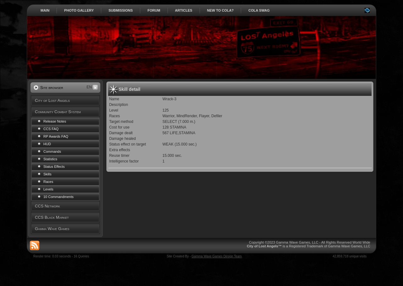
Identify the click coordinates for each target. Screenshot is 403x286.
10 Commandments (58, 197)
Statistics (50, 159)
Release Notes (54, 121)
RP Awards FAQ (55, 136)
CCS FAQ (50, 129)
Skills (47, 174)
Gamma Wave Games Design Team (216, 256)
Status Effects (54, 166)
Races (48, 182)
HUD (47, 144)
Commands (52, 151)
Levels (48, 189)
